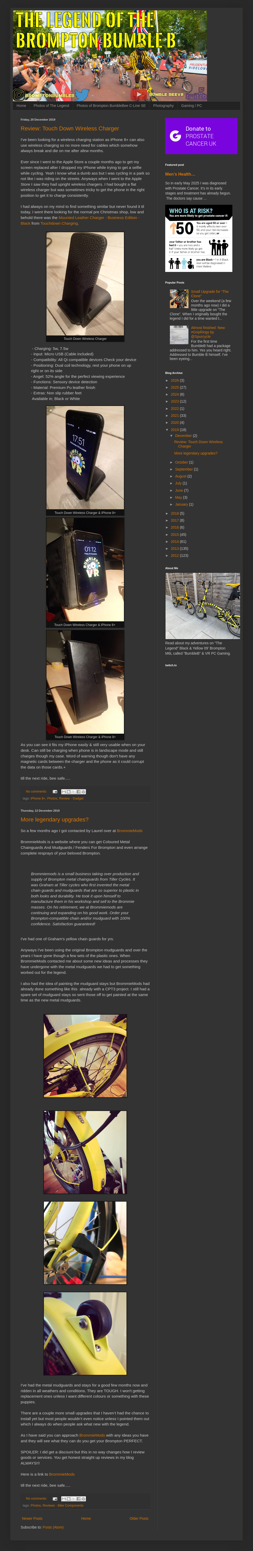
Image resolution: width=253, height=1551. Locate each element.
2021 (175, 415)
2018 (175, 513)
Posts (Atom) (53, 1527)
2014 (175, 541)
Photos (52, 798)
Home (21, 106)
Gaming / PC (191, 106)
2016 (175, 527)
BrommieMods (130, 830)
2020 (175, 422)
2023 (175, 401)
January (182, 504)
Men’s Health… (180, 174)
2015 (175, 534)
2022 (175, 408)
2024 (175, 394)
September (184, 469)
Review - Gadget (71, 798)
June (179, 490)
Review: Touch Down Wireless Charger (70, 128)
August (181, 476)
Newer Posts (32, 1518)
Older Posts (139, 1518)
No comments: (37, 791)
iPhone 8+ (38, 798)
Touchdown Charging (59, 223)
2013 (175, 548)
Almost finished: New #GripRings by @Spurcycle (208, 332)
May (179, 497)
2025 (175, 387)
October (182, 462)
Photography (163, 106)
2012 (175, 555)
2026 (175, 380)
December (184, 436)
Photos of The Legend (51, 106)
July (179, 483)
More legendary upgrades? (55, 819)
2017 (175, 520)
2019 (175, 430)
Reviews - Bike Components (63, 1505)
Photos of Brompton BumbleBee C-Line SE (111, 106)
